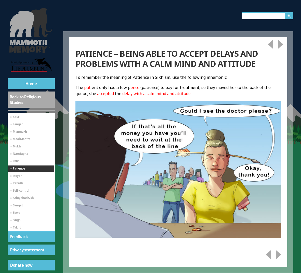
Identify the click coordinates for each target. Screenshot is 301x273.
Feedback (19, 236)
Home (31, 83)
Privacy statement (27, 250)
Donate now (21, 265)
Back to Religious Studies (25, 99)
